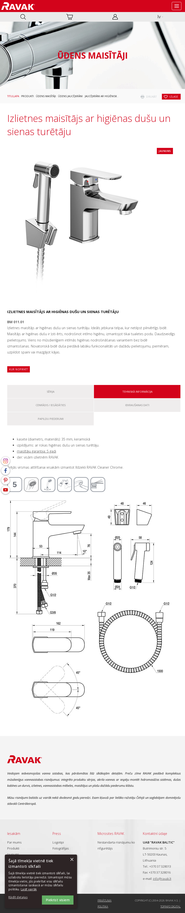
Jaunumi (13, 854)
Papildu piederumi (51, 419)
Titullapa (13, 96)
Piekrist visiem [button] (58, 900)
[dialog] (41, 881)
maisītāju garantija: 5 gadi (36, 451)
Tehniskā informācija (137, 391)
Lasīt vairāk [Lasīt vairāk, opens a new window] (29, 889)
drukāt (151, 96)
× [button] (71, 860)
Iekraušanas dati (137, 405)
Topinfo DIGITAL (170, 906)
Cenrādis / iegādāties (51, 405)
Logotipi (58, 842)
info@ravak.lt (162, 878)
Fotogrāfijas (61, 848)
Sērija (50, 391)
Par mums (14, 842)
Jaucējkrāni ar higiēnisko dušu (106, 96)
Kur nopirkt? (18, 369)
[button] (21, 897)
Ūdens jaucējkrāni (70, 96)
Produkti (27, 96)
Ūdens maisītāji (46, 96)
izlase (173, 96)
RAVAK (18, 6)
